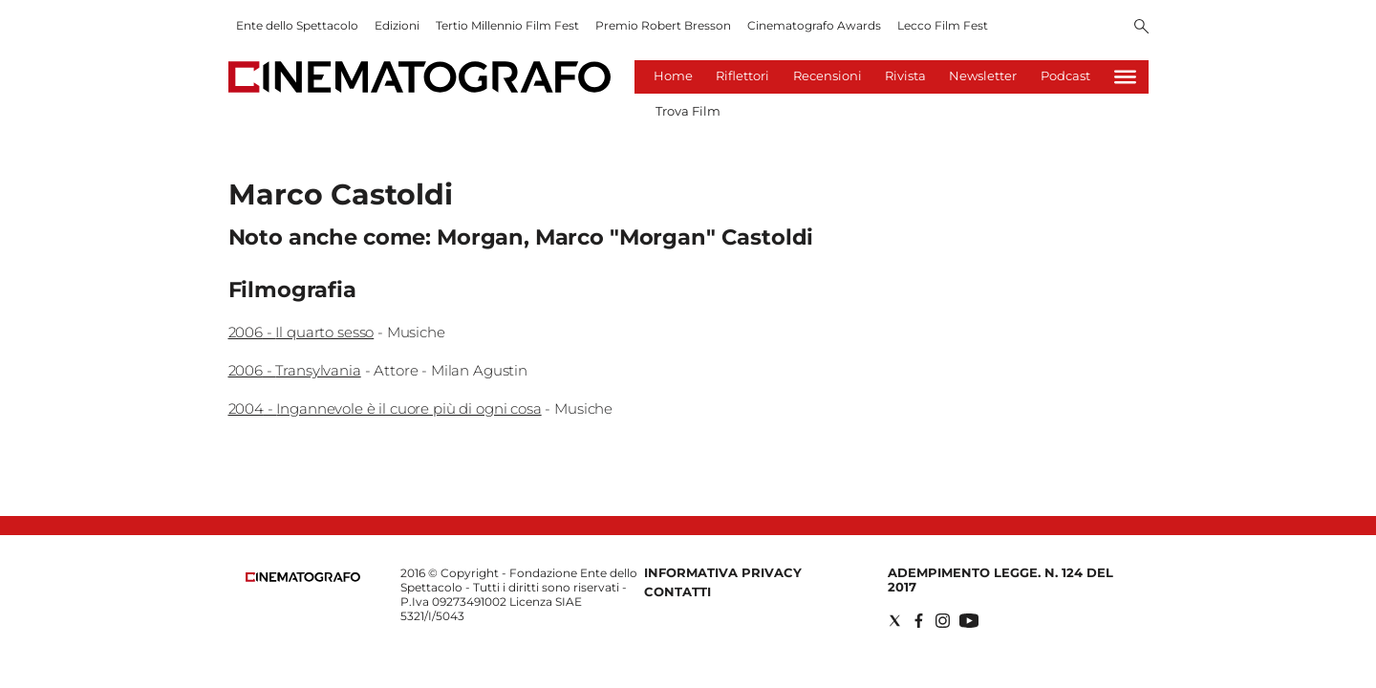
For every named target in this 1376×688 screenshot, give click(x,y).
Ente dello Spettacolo (297, 25)
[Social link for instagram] (942, 620)
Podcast (1065, 75)
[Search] (1141, 27)
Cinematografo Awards (814, 25)
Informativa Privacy (723, 572)
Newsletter (983, 75)
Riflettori (742, 75)
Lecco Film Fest (942, 25)
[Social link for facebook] (919, 620)
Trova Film (688, 110)
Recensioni (827, 75)
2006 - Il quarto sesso (301, 332)
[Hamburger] (1125, 77)
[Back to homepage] (303, 577)
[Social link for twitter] (895, 620)
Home (673, 75)
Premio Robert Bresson (663, 25)
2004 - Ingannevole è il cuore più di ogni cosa (385, 408)
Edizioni (397, 25)
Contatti (677, 591)
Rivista (905, 75)
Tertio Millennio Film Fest (507, 25)
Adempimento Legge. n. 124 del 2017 (1000, 579)
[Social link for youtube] (968, 620)
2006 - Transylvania (294, 370)
